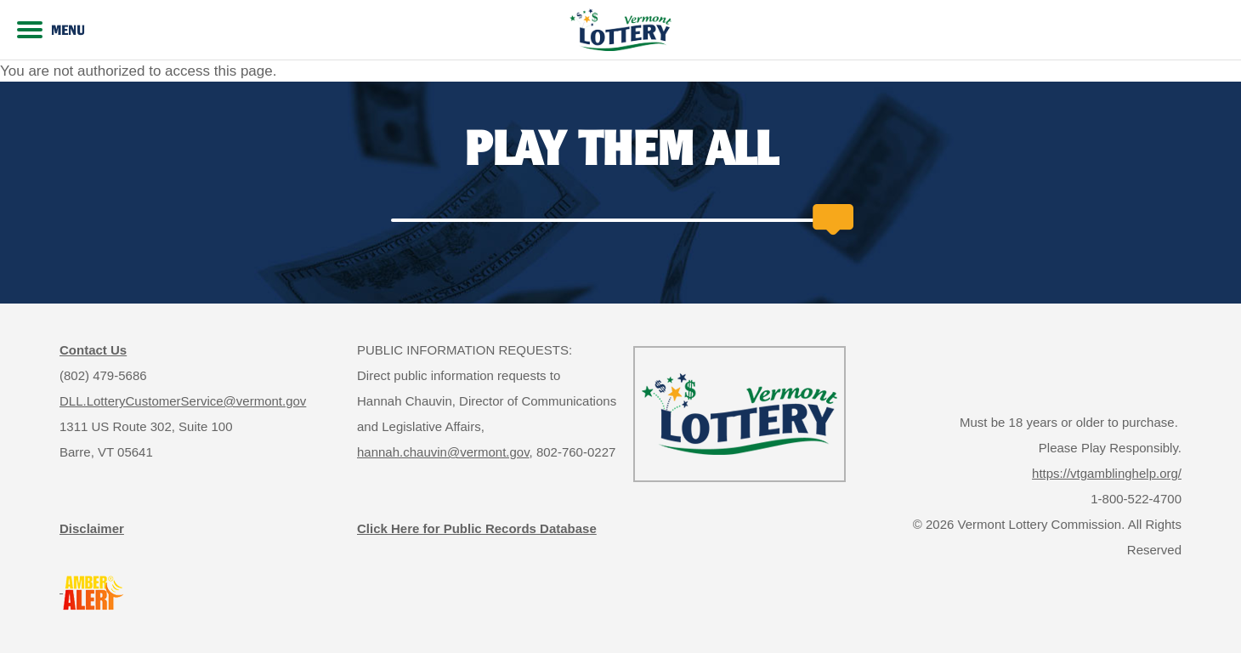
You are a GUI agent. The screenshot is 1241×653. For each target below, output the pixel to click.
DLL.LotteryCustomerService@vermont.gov (183, 401)
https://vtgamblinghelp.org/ (1107, 473)
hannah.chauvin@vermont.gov (443, 452)
